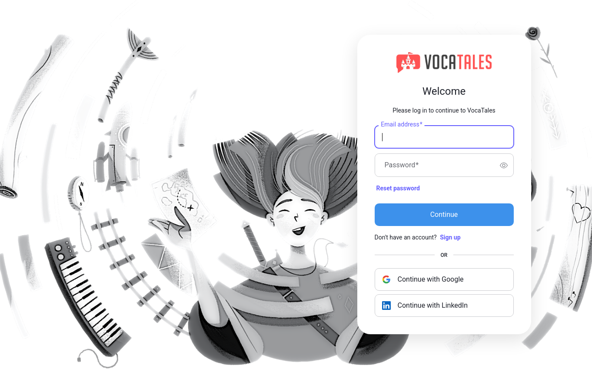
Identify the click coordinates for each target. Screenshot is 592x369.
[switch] (503, 165)
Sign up (450, 237)
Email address (401, 124)
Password (402, 165)
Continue (444, 214)
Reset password (398, 188)
